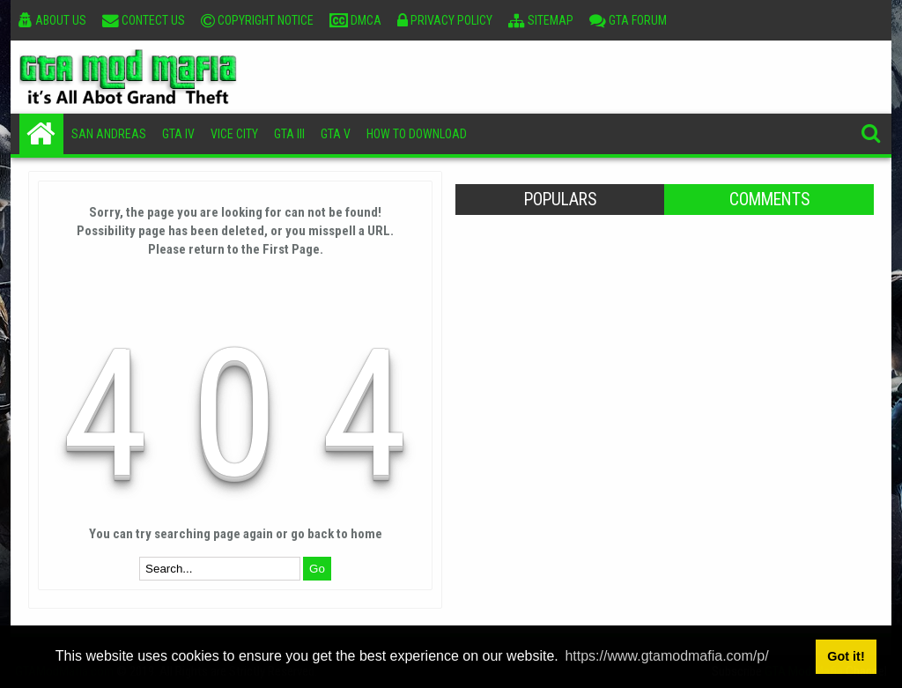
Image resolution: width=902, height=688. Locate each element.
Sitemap (540, 20)
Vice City (234, 134)
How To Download (416, 134)
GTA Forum (628, 20)
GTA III (289, 134)
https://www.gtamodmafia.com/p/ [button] (666, 655)
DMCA (355, 20)
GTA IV (178, 134)
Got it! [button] (845, 656)
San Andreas (108, 134)
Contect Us (143, 20)
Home (41, 134)
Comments (769, 199)
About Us (52, 20)
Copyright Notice (257, 20)
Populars (560, 199)
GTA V (336, 134)
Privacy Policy (444, 20)
